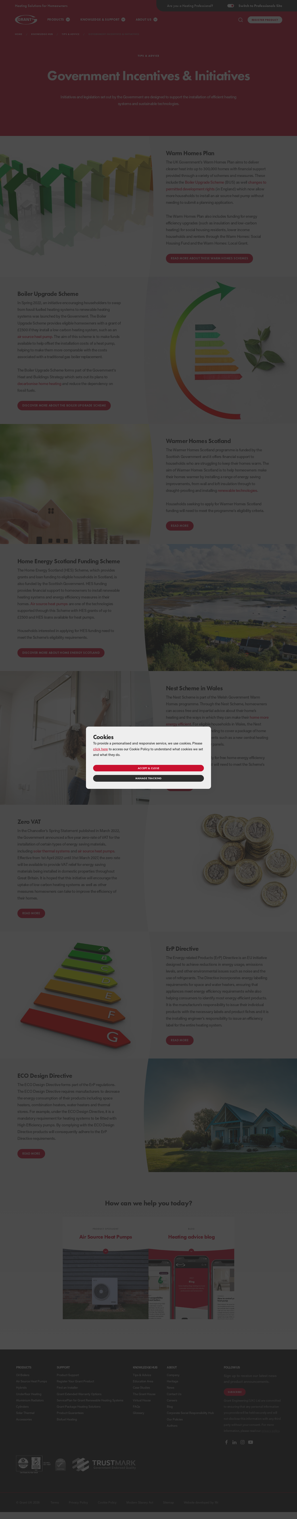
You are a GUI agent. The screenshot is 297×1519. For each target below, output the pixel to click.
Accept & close (148, 768)
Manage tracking (148, 778)
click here (100, 749)
